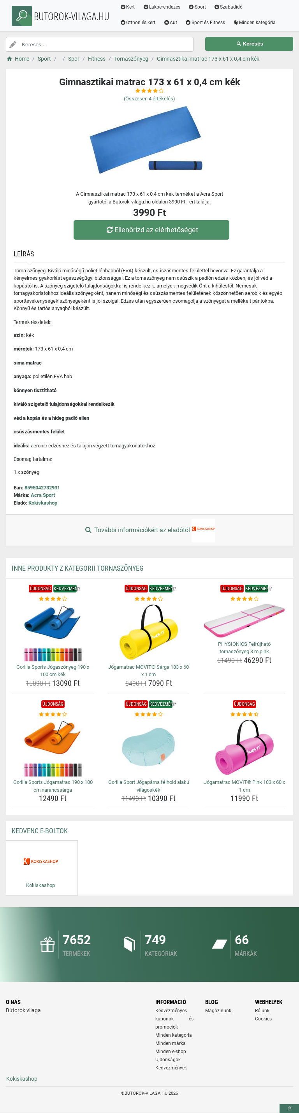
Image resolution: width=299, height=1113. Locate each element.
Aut (171, 22)
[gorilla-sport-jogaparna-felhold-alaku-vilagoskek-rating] (148, 715)
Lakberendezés (162, 7)
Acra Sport (43, 495)
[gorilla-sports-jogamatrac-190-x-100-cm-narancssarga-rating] (52, 715)
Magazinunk (218, 1010)
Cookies (263, 1019)
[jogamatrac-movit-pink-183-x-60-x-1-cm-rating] (244, 715)
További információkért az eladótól (149, 530)
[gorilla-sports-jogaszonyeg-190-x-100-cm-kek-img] (52, 632)
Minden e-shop (170, 1051)
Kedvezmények (171, 1068)
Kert (127, 7)
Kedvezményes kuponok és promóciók (174, 1019)
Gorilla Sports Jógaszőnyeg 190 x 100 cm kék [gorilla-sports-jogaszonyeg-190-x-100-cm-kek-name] (52, 671)
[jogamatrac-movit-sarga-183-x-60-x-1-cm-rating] (148, 599)
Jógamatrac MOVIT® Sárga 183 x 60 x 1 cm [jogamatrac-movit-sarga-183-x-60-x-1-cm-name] (148, 671)
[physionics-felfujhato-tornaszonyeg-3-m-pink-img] (244, 620)
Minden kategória (254, 22)
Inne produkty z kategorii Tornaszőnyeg (78, 568)
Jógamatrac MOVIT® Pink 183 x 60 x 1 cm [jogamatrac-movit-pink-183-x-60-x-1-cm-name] (244, 786)
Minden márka (170, 1043)
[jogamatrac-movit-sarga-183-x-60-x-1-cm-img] (148, 632)
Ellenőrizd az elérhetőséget (151, 229)
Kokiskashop (42, 503)
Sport (197, 7)
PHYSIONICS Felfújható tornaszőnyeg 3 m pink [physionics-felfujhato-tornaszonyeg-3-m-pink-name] (244, 648)
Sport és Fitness (205, 22)
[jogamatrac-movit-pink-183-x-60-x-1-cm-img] (244, 747)
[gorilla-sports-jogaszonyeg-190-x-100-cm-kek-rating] (52, 599)
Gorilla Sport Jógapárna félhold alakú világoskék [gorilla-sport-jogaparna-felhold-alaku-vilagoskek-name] (148, 786)
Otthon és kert (138, 22)
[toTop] (289, 1108)
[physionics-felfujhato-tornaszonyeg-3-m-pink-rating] (244, 599)
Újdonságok (168, 1059)
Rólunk (262, 1010)
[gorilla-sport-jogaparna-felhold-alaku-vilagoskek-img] (148, 747)
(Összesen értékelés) (149, 99)
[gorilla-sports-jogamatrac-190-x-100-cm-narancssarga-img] (52, 747)
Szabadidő (228, 7)
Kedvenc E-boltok (40, 831)
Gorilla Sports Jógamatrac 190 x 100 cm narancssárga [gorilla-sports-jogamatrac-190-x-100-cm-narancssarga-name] (53, 786)
